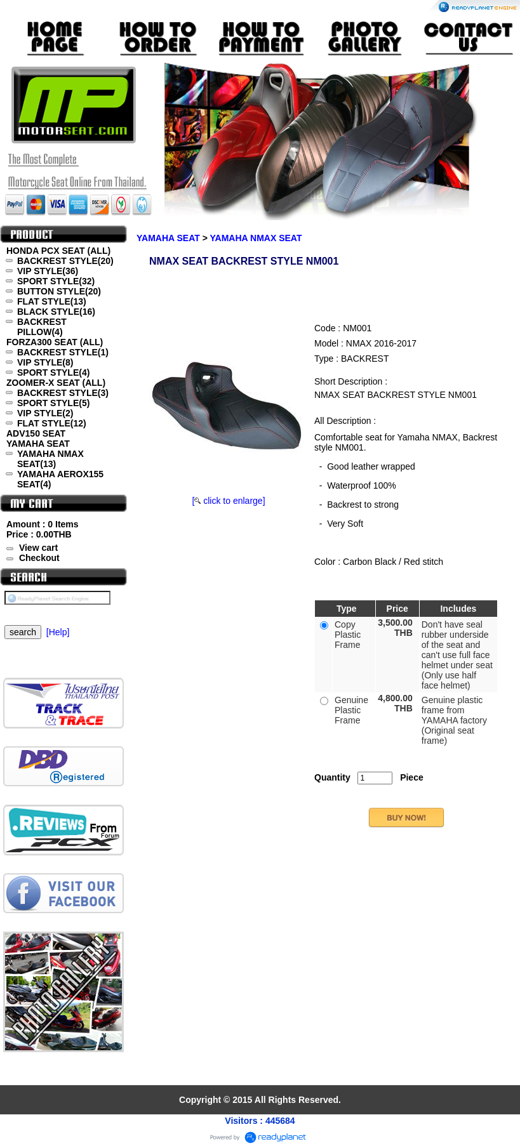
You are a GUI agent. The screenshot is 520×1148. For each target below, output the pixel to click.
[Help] (58, 632)
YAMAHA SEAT (168, 238)
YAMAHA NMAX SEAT (256, 238)
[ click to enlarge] (228, 501)
